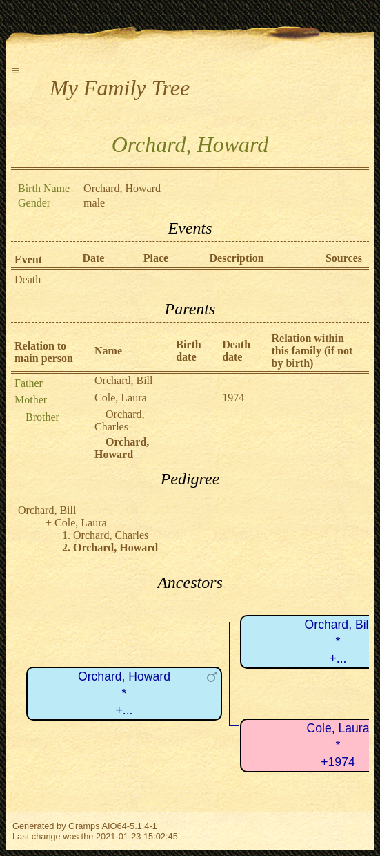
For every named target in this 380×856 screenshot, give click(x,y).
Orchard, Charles (119, 420)
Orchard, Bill (123, 380)
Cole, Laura (120, 397)
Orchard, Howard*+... (124, 693)
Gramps (84, 826)
